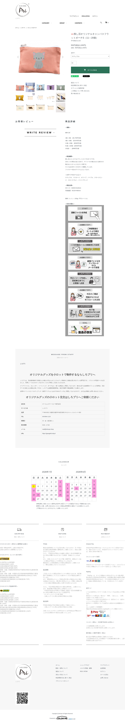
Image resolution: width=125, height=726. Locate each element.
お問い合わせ (104, 678)
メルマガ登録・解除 (86, 668)
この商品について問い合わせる (80, 91)
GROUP (62, 23)
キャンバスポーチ (32, 27)
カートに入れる (90, 70)
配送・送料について (62, 668)
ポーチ (23, 27)
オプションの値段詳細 (77, 88)
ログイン (95, 16)
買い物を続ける (75, 93)
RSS (81, 671)
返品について (75, 82)
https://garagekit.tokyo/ (49, 433)
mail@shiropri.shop (48, 429)
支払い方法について (62, 674)
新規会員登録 (86, 16)
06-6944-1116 (46, 416)
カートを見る (104, 674)
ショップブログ (84, 665)
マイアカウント (74, 16)
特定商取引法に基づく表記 (79, 85)
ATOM (85, 671)
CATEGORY (45, 23)
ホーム (17, 27)
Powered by (62, 717)
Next (62, 57)
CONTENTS (78, 23)
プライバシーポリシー (62, 681)
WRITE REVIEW (39, 132)
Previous (18, 57)
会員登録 (103, 668)
